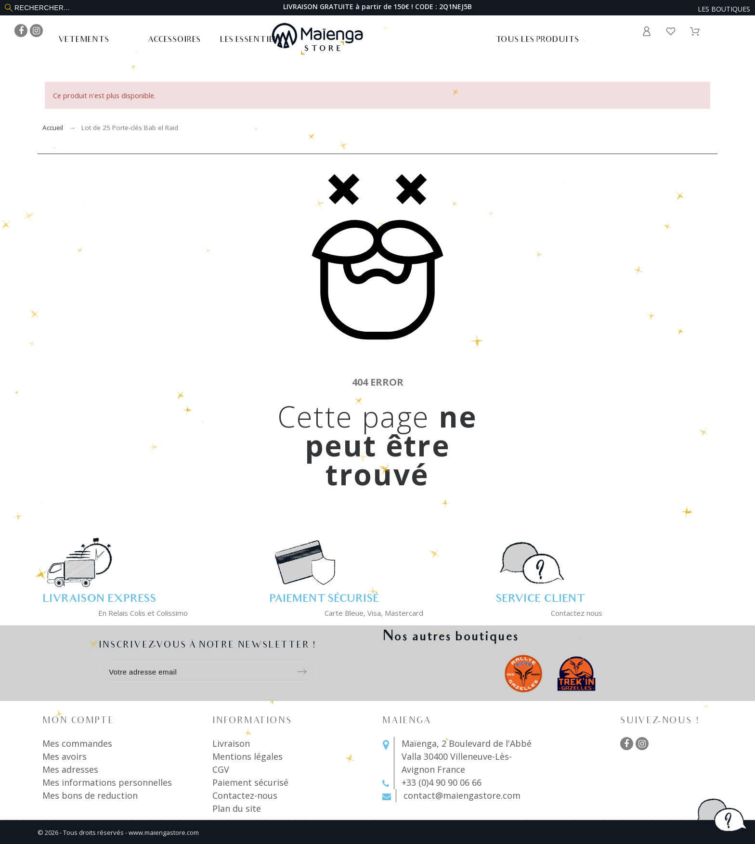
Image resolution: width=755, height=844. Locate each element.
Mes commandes (77, 743)
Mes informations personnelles (107, 782)
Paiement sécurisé (250, 782)
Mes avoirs (64, 756)
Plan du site (236, 808)
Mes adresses (70, 769)
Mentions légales (247, 756)
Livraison (231, 743)
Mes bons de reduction (90, 795)
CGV (220, 769)
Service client (539, 599)
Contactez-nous (244, 795)
